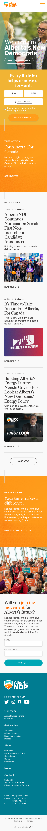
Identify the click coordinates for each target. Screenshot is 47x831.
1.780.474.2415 (19, 801)
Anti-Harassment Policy (14, 753)
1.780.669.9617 (19, 804)
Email (7, 640)
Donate (7, 739)
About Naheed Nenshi (14, 716)
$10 (14, 93)
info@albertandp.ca (21, 796)
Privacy (30, 821)
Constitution (9, 756)
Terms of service (20, 821)
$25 (33, 93)
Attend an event (11, 733)
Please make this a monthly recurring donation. (21, 109)
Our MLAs (8, 719)
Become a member (12, 736)
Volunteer (8, 730)
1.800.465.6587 (19, 798)
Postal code (10, 650)
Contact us (9, 762)
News (7, 768)
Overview (8, 750)
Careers (8, 759)
